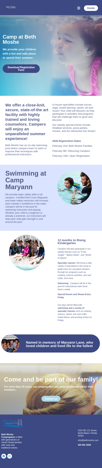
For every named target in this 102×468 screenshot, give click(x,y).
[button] (78, 8)
